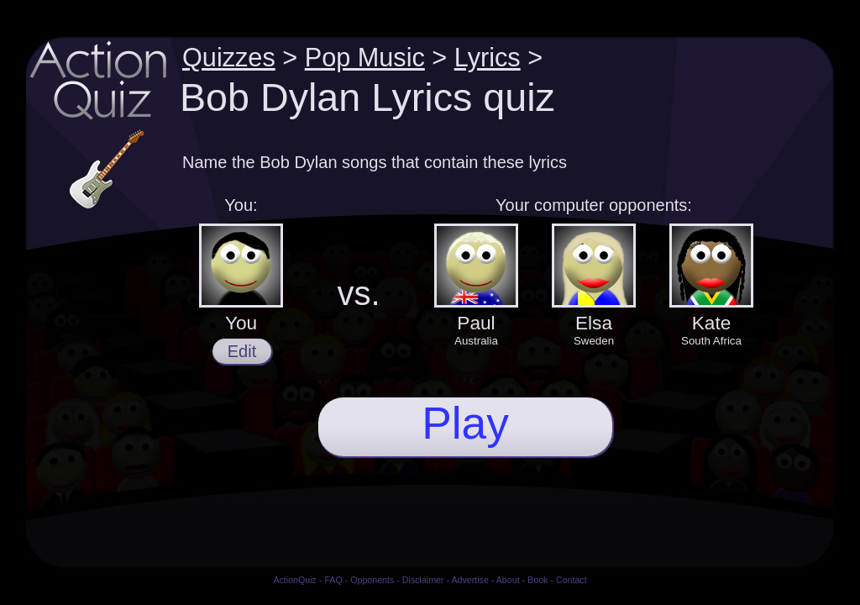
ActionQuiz (295, 580)
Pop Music (365, 57)
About (508, 580)
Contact (571, 580)
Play (465, 423)
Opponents (372, 580)
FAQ (333, 580)
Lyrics (487, 57)
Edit (242, 351)
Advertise (469, 580)
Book (537, 580)
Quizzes (228, 57)
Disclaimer (423, 580)
